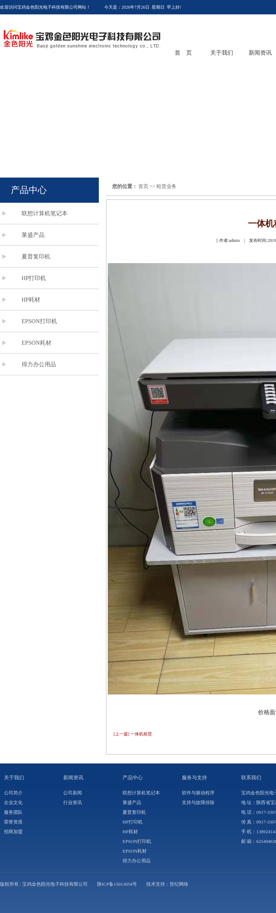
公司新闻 (72, 792)
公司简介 (13, 792)
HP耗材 (31, 300)
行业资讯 (72, 802)
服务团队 (13, 812)
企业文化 (13, 802)
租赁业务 (166, 186)
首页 (143, 186)
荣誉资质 (13, 822)
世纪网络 (179, 884)
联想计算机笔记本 (45, 213)
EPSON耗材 (36, 343)
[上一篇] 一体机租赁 (133, 734)
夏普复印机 (36, 256)
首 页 (183, 53)
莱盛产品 (33, 235)
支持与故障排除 (198, 802)
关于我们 (221, 53)
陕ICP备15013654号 (117, 884)
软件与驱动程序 (198, 792)
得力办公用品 (39, 364)
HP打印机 (34, 278)
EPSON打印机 (39, 321)
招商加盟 (13, 831)
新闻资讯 (260, 53)
